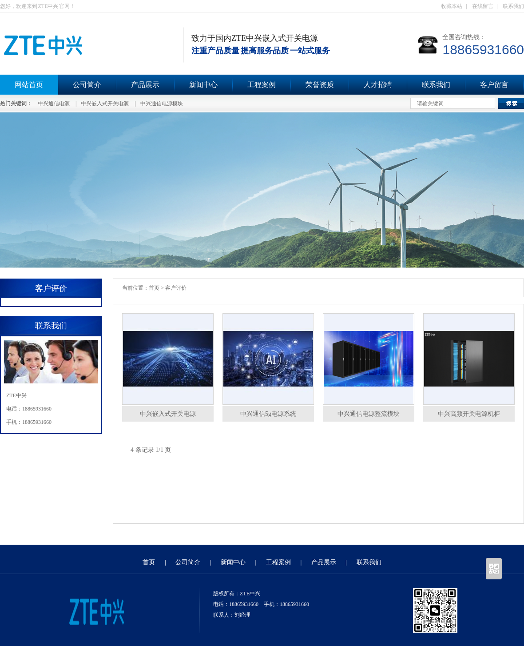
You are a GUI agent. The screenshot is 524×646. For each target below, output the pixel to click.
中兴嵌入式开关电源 (105, 103)
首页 (154, 288)
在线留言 (482, 6)
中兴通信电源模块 (161, 103)
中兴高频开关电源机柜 (469, 414)
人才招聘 (378, 84)
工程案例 (261, 84)
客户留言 (494, 84)
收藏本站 (451, 6)
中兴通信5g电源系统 (268, 414)
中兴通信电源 (54, 103)
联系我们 (513, 6)
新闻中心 (203, 84)
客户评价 (176, 288)
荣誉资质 (320, 84)
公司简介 (87, 84)
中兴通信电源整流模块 (368, 414)
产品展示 (145, 84)
